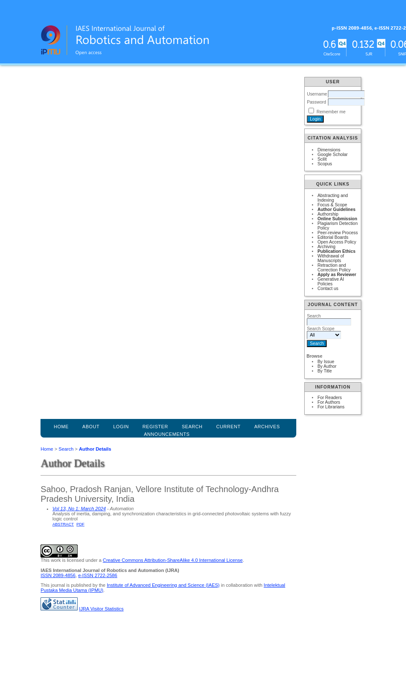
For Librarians (330, 407)
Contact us (327, 288)
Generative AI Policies (330, 281)
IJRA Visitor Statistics (101, 608)
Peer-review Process (337, 232)
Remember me (331, 111)
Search (66, 448)
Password (316, 102)
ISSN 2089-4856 (58, 575)
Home (61, 426)
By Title (324, 371)
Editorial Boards (332, 237)
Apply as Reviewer (336, 274)
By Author (326, 366)
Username (317, 94)
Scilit (322, 159)
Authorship (327, 214)
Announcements (167, 434)
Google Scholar (332, 154)
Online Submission (337, 218)
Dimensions (328, 150)
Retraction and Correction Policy (334, 267)
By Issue (325, 361)
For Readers (329, 397)
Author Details (95, 448)
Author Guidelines (336, 209)
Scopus (324, 163)
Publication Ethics (336, 251)
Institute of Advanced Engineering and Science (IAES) (163, 585)
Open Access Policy (336, 242)
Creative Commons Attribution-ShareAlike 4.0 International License (173, 560)
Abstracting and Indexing (332, 197)
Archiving (326, 246)
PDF (80, 524)
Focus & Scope (332, 204)
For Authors (328, 402)
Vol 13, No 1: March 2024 (79, 508)
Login (121, 426)
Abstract (63, 524)
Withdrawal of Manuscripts (330, 258)
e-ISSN (97, 575)
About (91, 426)
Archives (267, 426)
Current (228, 426)
